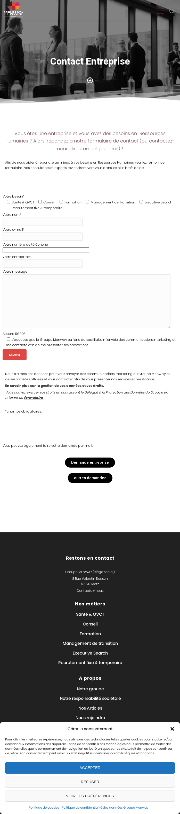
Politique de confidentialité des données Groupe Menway (105, 807)
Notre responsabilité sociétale (90, 698)
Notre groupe (90, 689)
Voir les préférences (90, 796)
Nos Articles (90, 708)
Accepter (90, 767)
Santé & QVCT (90, 614)
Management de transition (90, 643)
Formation (90, 634)
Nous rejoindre (90, 718)
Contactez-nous (90, 590)
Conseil (90, 624)
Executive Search (90, 653)
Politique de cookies (44, 807)
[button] (172, 728)
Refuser (90, 782)
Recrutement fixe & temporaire (90, 663)
